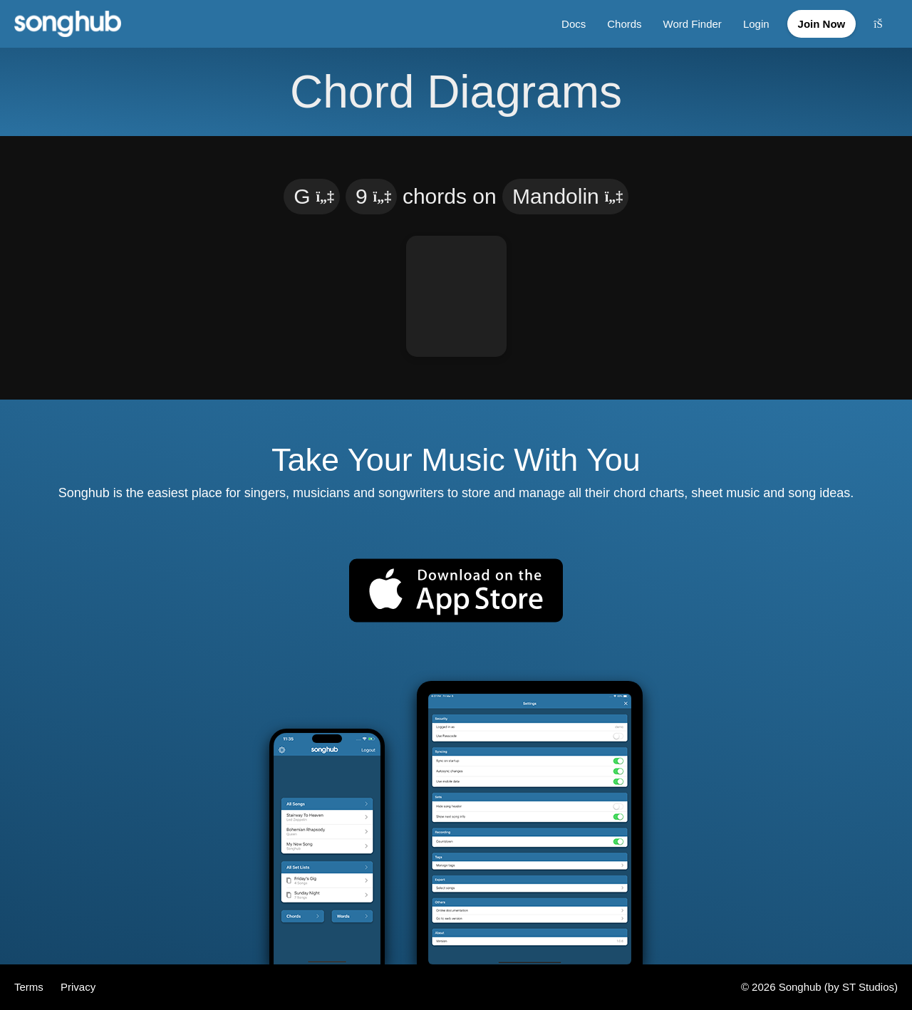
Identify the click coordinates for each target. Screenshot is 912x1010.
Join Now (822, 24)
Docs (573, 24)
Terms (30, 987)
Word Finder (692, 24)
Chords (624, 24)
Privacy (78, 987)
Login (756, 24)
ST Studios (868, 987)
